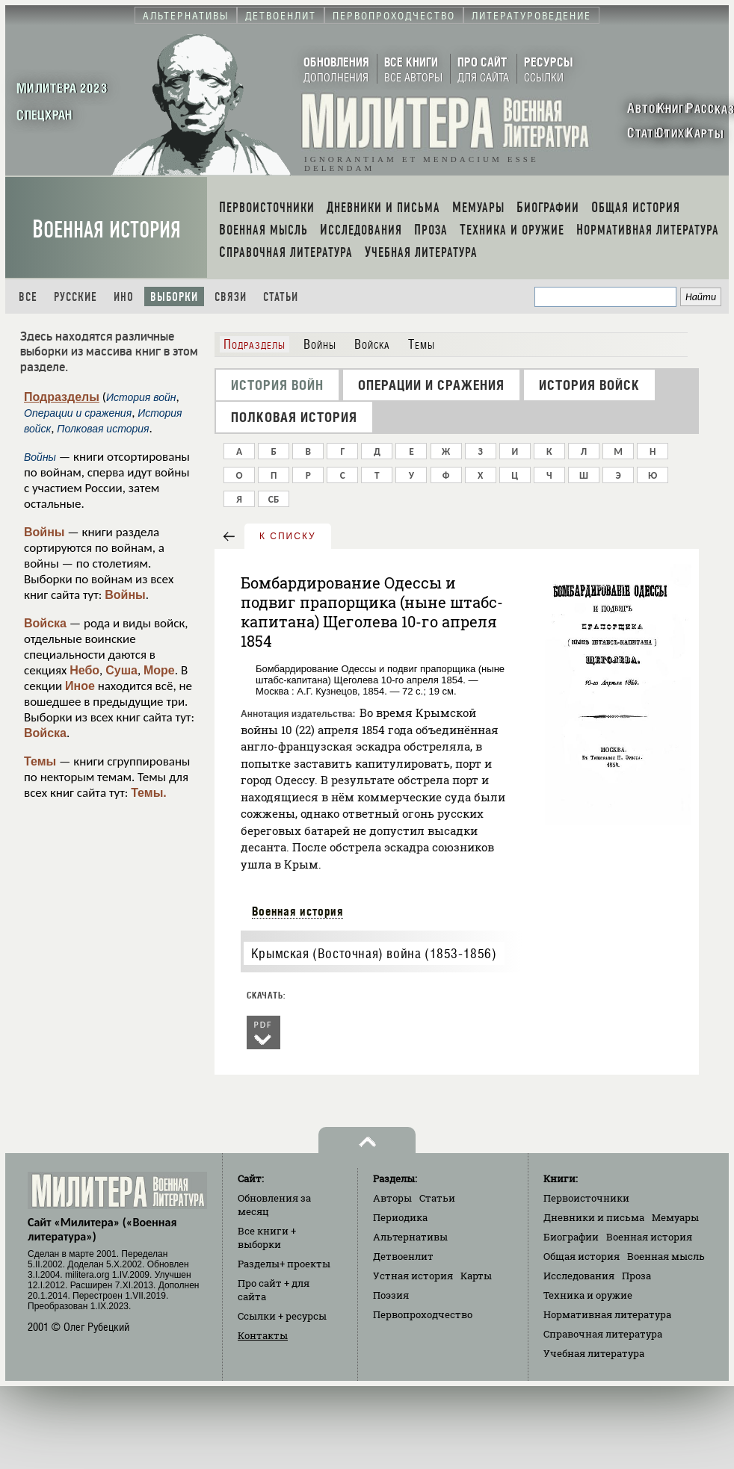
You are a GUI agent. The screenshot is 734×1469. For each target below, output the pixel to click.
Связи (231, 297)
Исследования (578, 1275)
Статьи (280, 297)
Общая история (581, 1256)
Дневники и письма (593, 1217)
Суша (121, 670)
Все (28, 297)
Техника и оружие (587, 1295)
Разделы (284, 1263)
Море (159, 670)
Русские (75, 297)
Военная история (106, 229)
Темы (40, 761)
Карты (476, 1275)
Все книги (267, 1237)
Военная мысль (666, 1256)
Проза (636, 1275)
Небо (84, 670)
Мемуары (675, 1217)
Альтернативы (410, 1236)
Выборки (174, 297)
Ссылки (282, 1316)
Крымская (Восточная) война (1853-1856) (374, 953)
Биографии (571, 1236)
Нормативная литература (607, 1314)
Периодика (400, 1217)
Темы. (149, 792)
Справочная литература (602, 1334)
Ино (124, 297)
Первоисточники (586, 1198)
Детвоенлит (403, 1256)
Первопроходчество (422, 1314)
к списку (287, 536)
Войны (44, 532)
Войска (45, 623)
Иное (80, 686)
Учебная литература (593, 1353)
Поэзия (391, 1295)
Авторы (392, 1198)
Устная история (413, 1275)
